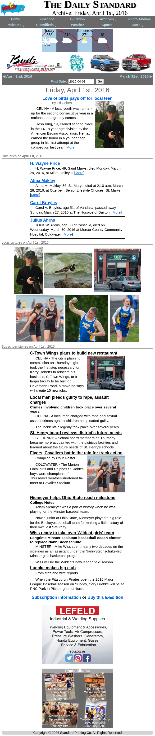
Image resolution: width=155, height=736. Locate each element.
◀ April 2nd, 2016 (17, 76)
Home (15, 19)
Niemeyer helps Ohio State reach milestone (72, 497)
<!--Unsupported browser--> (77, 698)
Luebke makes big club (53, 567)
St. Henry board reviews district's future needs (76, 432)
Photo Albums (139, 19)
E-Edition (77, 19)
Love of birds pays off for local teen (77, 98)
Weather (77, 25)
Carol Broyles (43, 202)
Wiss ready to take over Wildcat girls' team (72, 532)
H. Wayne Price (45, 163)
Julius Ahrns (42, 220)
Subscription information (56, 597)
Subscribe (46, 19)
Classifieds (46, 25)
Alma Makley (42, 180)
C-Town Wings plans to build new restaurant (73, 353)
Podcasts (15, 25)
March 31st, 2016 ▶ (135, 76)
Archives (108, 19)
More (138, 25)
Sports (107, 25)
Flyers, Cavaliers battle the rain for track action (76, 453)
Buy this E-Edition (105, 597)
